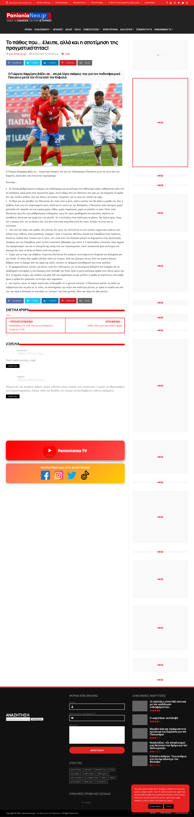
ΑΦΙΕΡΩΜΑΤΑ (102, 774)
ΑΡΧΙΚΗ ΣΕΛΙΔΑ (43, 2)
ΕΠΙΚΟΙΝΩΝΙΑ (61, 2)
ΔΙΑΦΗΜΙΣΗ (149, 2)
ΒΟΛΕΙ (112, 770)
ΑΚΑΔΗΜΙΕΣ (75, 774)
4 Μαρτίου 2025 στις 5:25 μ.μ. (30, 379)
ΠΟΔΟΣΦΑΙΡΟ (41, 29)
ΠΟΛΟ (77, 29)
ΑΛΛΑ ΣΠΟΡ (126, 29)
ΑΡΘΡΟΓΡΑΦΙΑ (110, 29)
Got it (168, 806)
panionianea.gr (181, 813)
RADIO (112, 778)
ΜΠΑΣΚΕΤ (58, 29)
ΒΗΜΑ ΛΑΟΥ (88, 782)
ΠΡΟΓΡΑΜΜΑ (97, 2)
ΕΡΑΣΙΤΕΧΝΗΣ (75, 782)
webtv (104, 778)
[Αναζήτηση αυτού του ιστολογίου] (18, 719)
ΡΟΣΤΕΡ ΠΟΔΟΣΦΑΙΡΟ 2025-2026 (124, 2)
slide (67, 53)
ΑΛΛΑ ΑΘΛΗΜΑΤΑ (77, 778)
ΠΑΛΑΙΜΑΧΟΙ (101, 782)
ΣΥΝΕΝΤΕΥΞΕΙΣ (91, 29)
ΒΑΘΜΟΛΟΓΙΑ (79, 2)
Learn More (156, 806)
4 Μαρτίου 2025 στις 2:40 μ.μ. (30, 353)
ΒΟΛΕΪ (69, 29)
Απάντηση (12, 366)
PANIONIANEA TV (162, 29)
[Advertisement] (133, 17)
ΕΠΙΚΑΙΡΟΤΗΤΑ (144, 29)
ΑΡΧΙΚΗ (28, 29)
